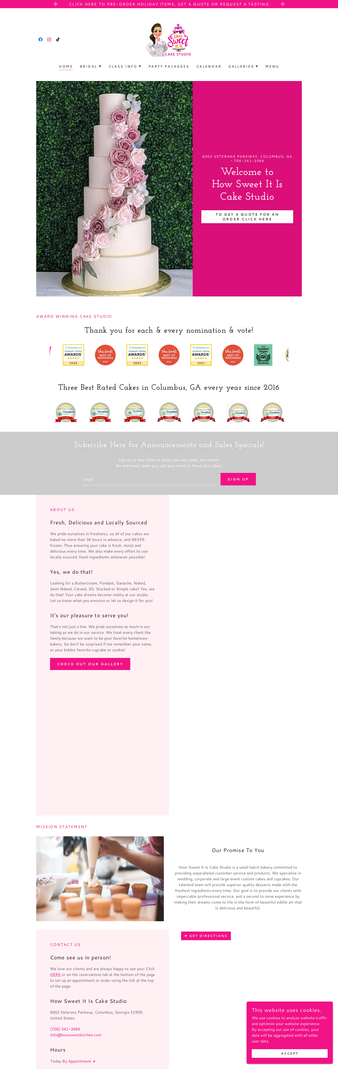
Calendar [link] (208, 66)
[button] (91, 66)
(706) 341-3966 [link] (65, 1029)
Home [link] (66, 66)
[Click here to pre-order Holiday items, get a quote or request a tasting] (169, 4)
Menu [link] (272, 66)
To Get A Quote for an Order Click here (247, 217)
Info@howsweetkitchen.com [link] (76, 1035)
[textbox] (148, 479)
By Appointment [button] (76, 1061)
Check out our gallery (90, 663)
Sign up (238, 479)
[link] (40, 39)
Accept (289, 1053)
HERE (55, 974)
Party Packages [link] (169, 66)
